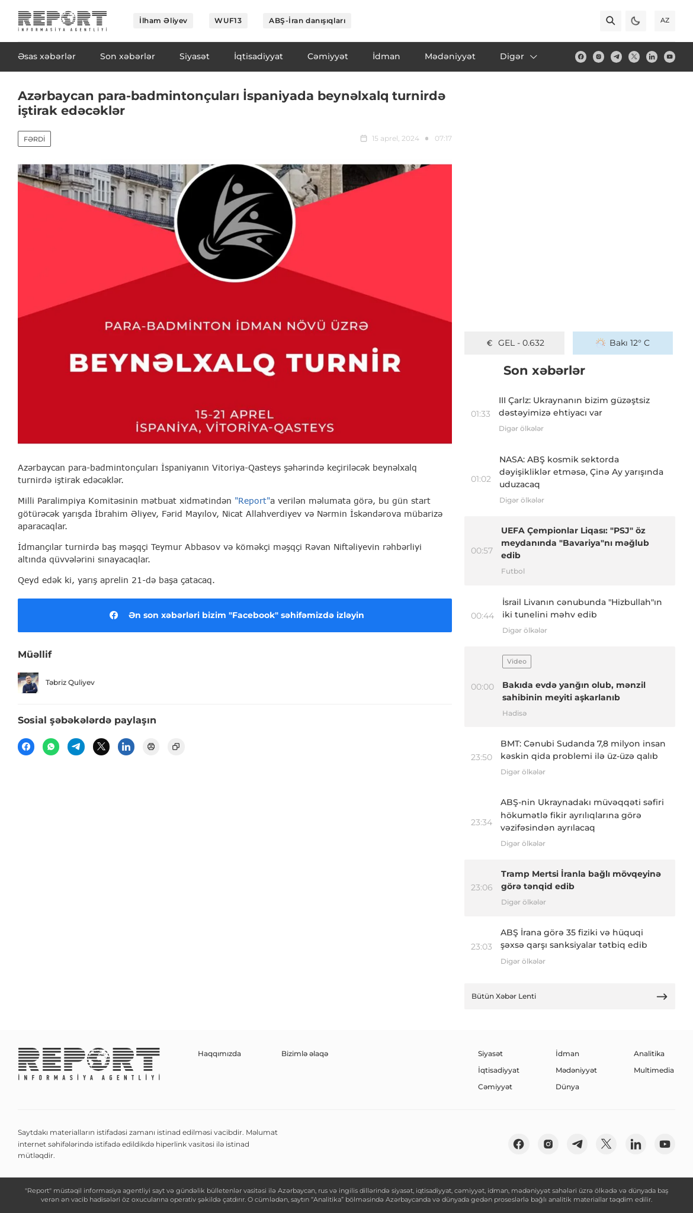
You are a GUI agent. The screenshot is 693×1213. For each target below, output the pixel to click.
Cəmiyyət (495, 1086)
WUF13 (228, 20)
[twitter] (634, 56)
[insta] (598, 56)
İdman (567, 1053)
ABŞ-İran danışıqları (307, 20)
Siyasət (490, 1053)
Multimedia (654, 1070)
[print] (151, 746)
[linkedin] (651, 56)
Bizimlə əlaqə (304, 1053)
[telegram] (616, 56)
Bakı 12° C (623, 342)
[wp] (51, 746)
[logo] (62, 21)
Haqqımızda (219, 1053)
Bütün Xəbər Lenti (570, 996)
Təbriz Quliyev (56, 683)
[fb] (580, 56)
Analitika (649, 1053)
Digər (519, 56)
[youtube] (669, 56)
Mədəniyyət (576, 1070)
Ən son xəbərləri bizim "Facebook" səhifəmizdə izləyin (234, 615)
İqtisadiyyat (498, 1070)
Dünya (567, 1086)
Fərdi (34, 139)
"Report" (252, 501)
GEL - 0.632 (515, 342)
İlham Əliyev (163, 20)
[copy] (176, 746)
